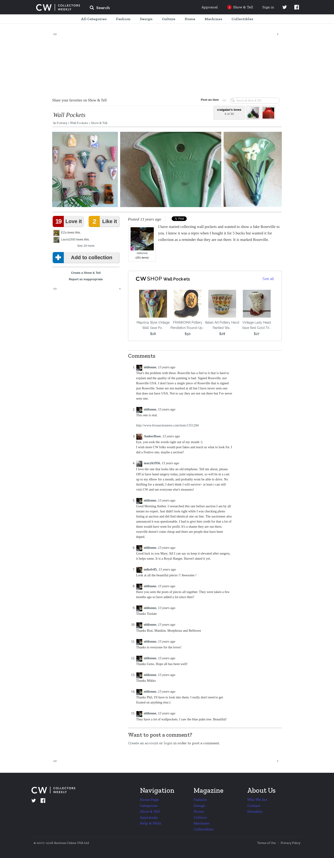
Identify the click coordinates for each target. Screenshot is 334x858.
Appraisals (149, 817)
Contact (253, 805)
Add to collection (83, 257)
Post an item (210, 99)
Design (199, 805)
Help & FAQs (150, 823)
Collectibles (203, 829)
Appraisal (210, 7)
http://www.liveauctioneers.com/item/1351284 (167, 425)
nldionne (142, 241)
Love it (68, 221)
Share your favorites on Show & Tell (79, 100)
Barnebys (255, 811)
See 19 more (85, 245)
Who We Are (257, 799)
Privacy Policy (290, 843)
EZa (64, 232)
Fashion (200, 799)
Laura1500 (68, 239)
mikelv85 (150, 569)
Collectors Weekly (58, 7)
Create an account (143, 743)
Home (199, 811)
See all (268, 279)
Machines (201, 823)
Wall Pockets (79, 123)
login (168, 743)
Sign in (268, 7)
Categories (149, 805)
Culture (200, 817)
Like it (103, 221)
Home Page (149, 799)
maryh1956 (152, 463)
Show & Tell (99, 123)
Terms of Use (266, 843)
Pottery (62, 123)
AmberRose (152, 436)
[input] (133, 8)
